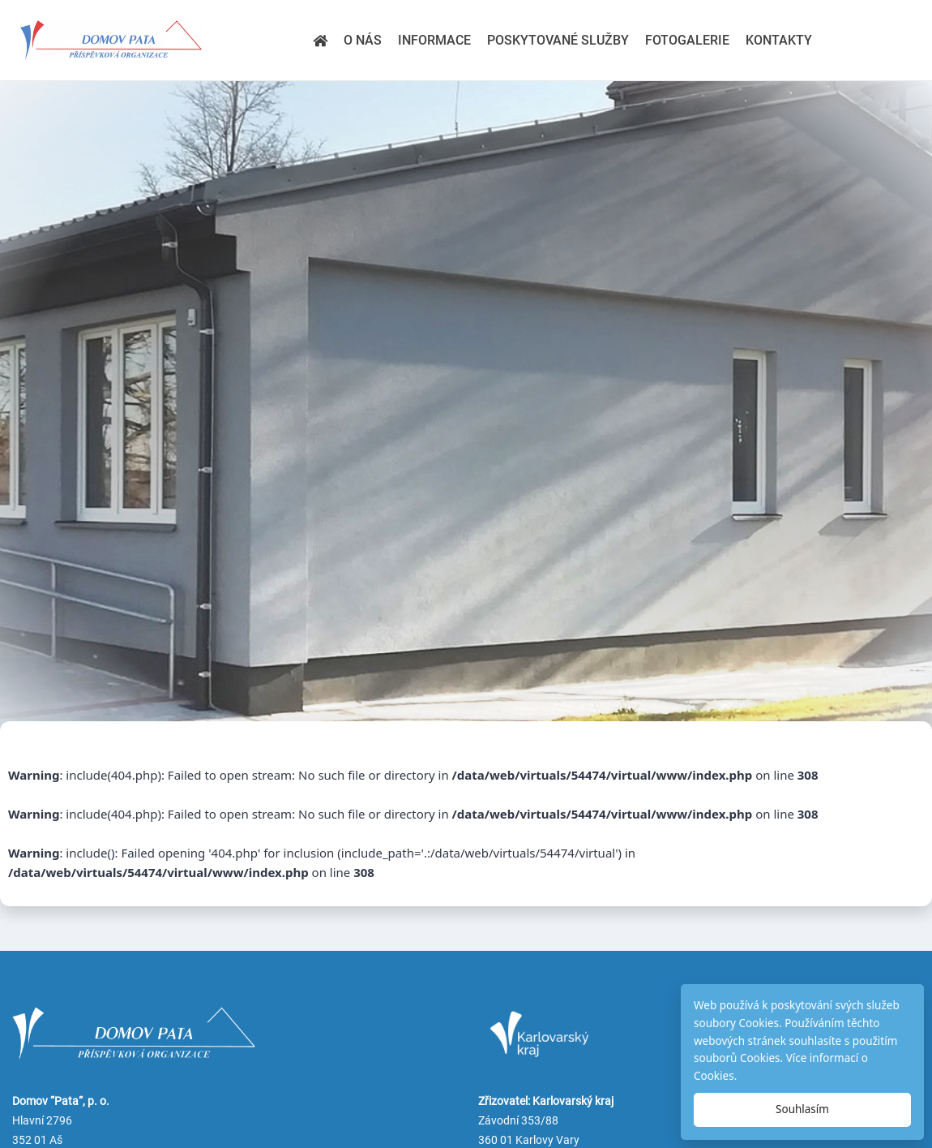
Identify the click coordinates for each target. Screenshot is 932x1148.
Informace (434, 40)
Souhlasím (802, 1109)
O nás (363, 40)
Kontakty (779, 40)
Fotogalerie (687, 40)
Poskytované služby (558, 40)
